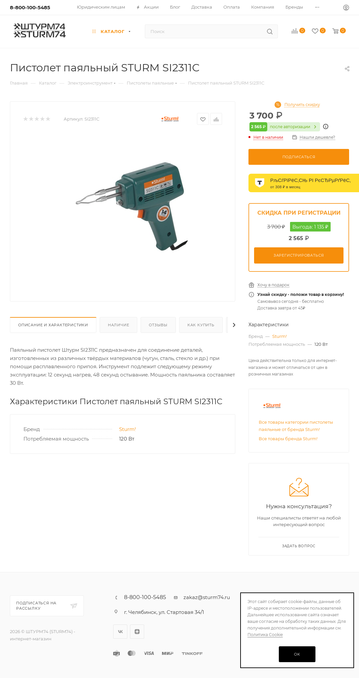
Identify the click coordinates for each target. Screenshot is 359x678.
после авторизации (284, 126)
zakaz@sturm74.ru (206, 597)
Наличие (118, 325)
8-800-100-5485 (30, 7)
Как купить (200, 325)
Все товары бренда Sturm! (288, 438)
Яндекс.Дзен (137, 631)
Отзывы (158, 325)
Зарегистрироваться (299, 255)
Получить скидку (302, 105)
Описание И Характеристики (53, 325)
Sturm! (127, 429)
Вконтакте (120, 631)
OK (297, 654)
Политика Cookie (265, 634)
